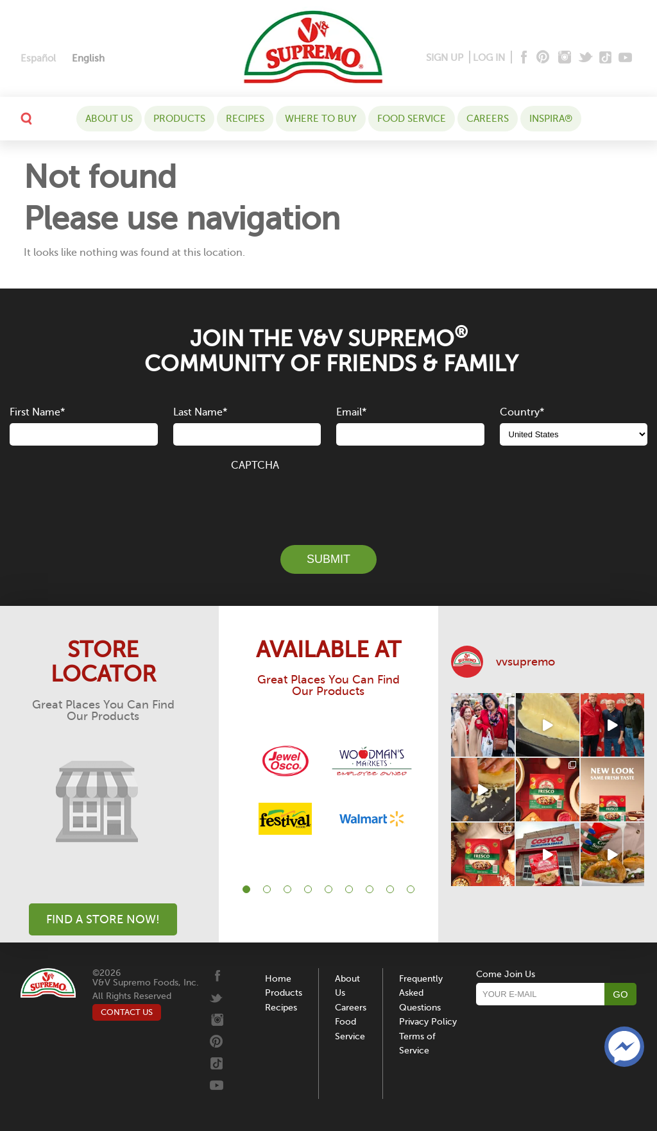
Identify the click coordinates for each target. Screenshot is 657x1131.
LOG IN (489, 58)
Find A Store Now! (103, 919)
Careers (487, 118)
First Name (37, 412)
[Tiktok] (606, 58)
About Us (109, 118)
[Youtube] (625, 58)
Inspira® (550, 118)
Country (522, 412)
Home (278, 979)
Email (351, 412)
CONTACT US (127, 1012)
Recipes (245, 118)
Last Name (200, 412)
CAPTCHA (255, 465)
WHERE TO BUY (321, 118)
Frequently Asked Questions (421, 993)
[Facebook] (523, 58)
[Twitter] (587, 58)
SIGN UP (444, 58)
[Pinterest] (542, 58)
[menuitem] (38, 58)
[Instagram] (565, 58)
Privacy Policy (428, 1021)
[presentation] (328, 501)
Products (179, 118)
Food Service (411, 118)
